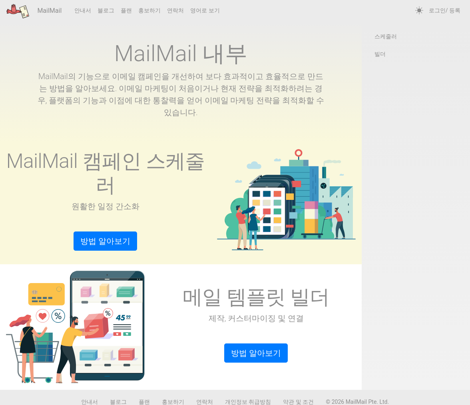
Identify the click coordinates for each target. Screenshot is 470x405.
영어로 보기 (204, 10)
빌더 (380, 54)
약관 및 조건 (298, 402)
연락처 (175, 10)
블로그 (106, 10)
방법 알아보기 (105, 241)
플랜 (126, 10)
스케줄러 (385, 36)
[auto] (419, 10)
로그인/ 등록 (444, 10)
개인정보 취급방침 (248, 402)
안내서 (82, 10)
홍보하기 (149, 10)
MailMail (34, 11)
